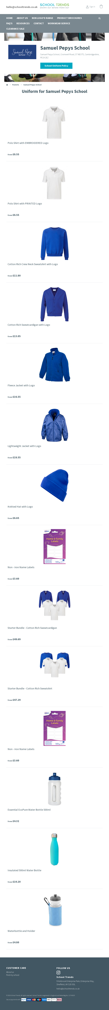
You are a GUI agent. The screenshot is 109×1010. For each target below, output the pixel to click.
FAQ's (9, 23)
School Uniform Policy (56, 65)
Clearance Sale (15, 28)
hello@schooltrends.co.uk (21, 7)
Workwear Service (59, 23)
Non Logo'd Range (42, 18)
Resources (23, 23)
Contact (39, 23)
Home (9, 18)
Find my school (12, 975)
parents (15, 85)
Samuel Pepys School (32, 85)
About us (22, 18)
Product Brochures (69, 18)
